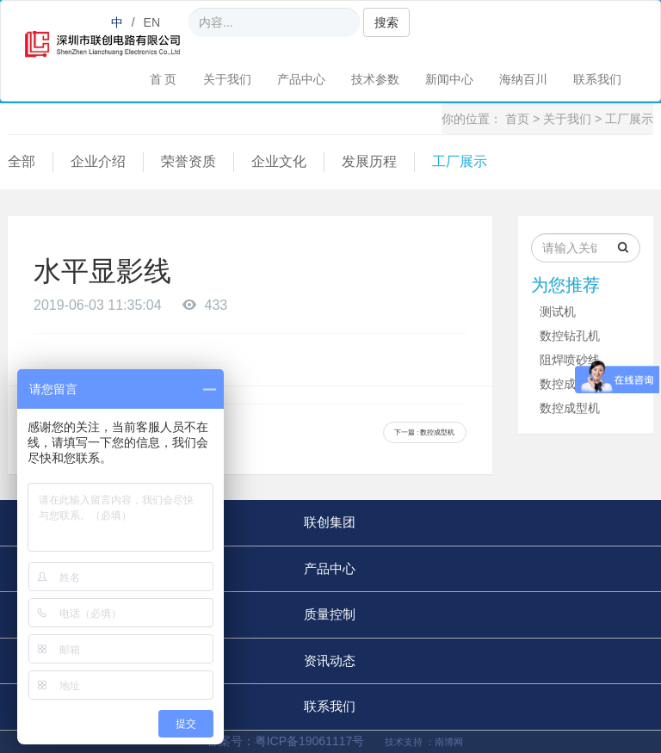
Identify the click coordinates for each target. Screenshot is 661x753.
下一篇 (424, 432)
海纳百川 (523, 79)
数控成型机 (570, 384)
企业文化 (278, 161)
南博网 (449, 742)
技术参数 (375, 79)
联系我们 (597, 79)
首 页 (163, 79)
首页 (517, 119)
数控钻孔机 (570, 336)
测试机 (558, 311)
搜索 (386, 22)
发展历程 (369, 161)
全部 (21, 161)
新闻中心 (449, 79)
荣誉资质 (188, 161)
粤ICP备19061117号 (311, 741)
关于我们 (227, 79)
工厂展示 (629, 119)
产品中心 (301, 79)
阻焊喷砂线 (570, 360)
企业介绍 (98, 161)
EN (152, 22)
